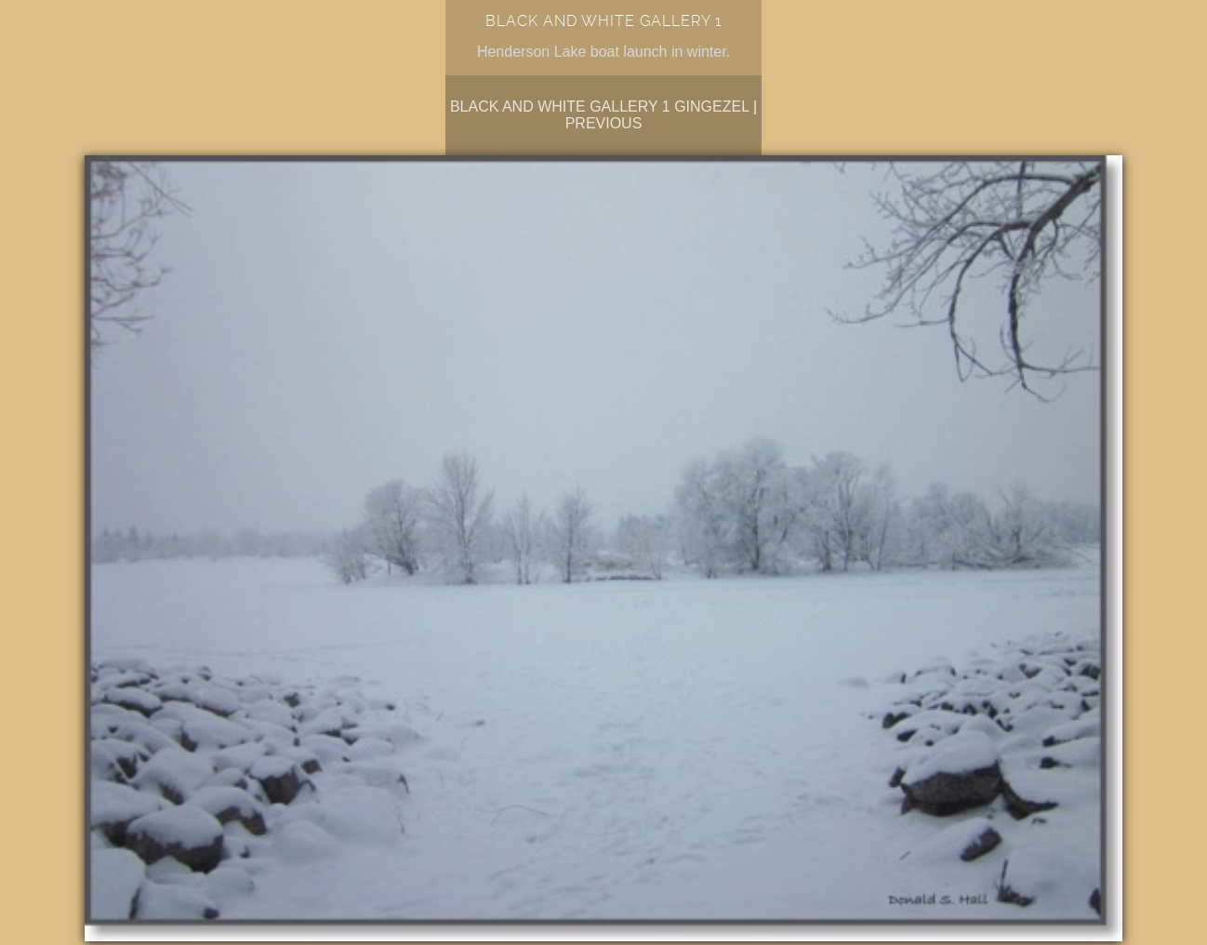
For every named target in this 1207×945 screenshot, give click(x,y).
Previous (604, 123)
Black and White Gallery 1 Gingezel (599, 106)
